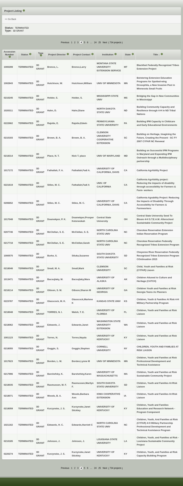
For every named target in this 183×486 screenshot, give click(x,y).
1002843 (8, 83)
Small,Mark (78, 268)
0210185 (8, 441)
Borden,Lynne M (81, 361)
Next (105, 42)
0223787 (8, 301)
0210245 (8, 97)
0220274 (8, 453)
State (128, 54)
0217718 (8, 243)
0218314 (8, 155)
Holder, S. (77, 97)
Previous (65, 42)
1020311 (8, 110)
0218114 (8, 290)
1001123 (8, 337)
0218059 (8, 408)
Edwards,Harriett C (82, 424)
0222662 (8, 123)
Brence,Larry (79, 67)
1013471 (8, 279)
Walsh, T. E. (78, 312)
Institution (108, 54)
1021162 (8, 424)
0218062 (8, 324)
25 (99, 42)
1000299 (8, 67)
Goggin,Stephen (81, 348)
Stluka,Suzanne (80, 255)
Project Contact (82, 54)
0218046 (8, 268)
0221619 (8, 185)
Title (156, 54)
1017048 (8, 219)
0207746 (8, 232)
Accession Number (9, 53)
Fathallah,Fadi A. (81, 170)
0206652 (8, 203)
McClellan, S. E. (80, 232)
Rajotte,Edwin (79, 123)
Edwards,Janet (80, 324)
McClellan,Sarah (81, 243)
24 (95, 42)
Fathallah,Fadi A (81, 185)
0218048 (8, 312)
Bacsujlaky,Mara (81, 279)
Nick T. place (79, 155)
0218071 (8, 395)
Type (40, 53)
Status (25, 54)
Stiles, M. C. (78, 203)
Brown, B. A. (79, 137)
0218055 (8, 348)
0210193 (8, 137)
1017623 (8, 361)
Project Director (57, 54)
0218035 (8, 384)
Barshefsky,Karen (82, 374)
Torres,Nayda (79, 337)
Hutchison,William (82, 83)
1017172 (8, 170)
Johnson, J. (78, 441)
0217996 (8, 374)
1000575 (8, 255)
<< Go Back (10, 19)
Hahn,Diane (78, 110)
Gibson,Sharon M (81, 290)
